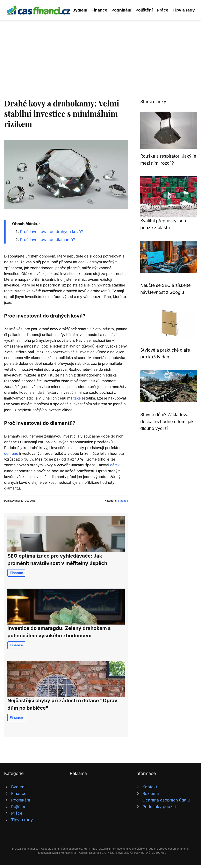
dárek (115, 465)
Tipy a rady (184, 10)
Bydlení (79, 10)
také (77, 398)
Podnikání (121, 10)
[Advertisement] (100, 51)
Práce (162, 10)
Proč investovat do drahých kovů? (51, 231)
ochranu (11, 453)
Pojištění (144, 10)
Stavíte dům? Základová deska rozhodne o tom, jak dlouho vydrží (167, 421)
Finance (99, 10)
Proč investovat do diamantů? (47, 239)
